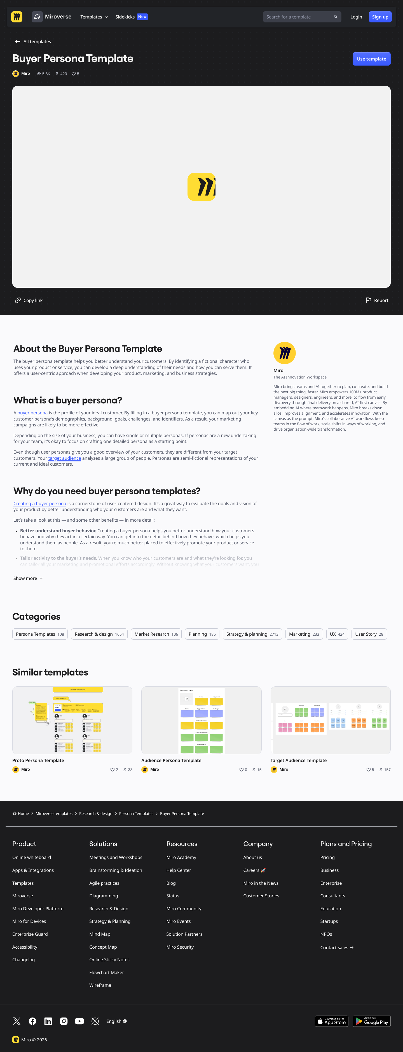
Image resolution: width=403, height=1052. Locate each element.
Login (356, 17)
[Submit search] (335, 16)
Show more (28, 578)
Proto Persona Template (38, 760)
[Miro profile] (21, 73)
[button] (116, 1021)
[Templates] (94, 16)
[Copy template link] (28, 300)
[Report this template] (377, 300)
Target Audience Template (299, 760)
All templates (33, 41)
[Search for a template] (302, 16)
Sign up (380, 17)
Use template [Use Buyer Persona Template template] (371, 59)
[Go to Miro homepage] (16, 16)
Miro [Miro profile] (25, 769)
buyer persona (32, 413)
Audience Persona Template (171, 760)
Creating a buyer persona (39, 503)
